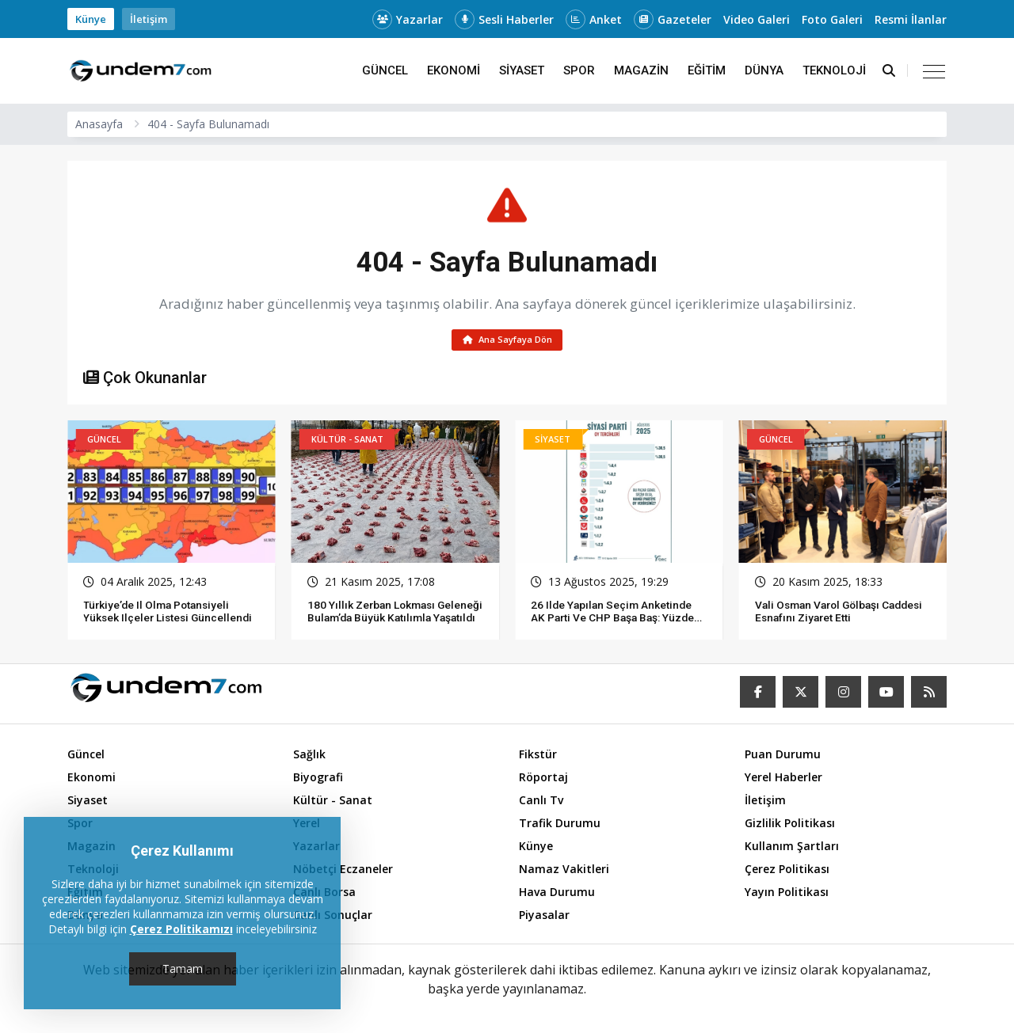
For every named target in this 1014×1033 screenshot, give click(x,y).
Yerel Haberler (783, 780)
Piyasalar (544, 917)
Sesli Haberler (504, 19)
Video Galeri (756, 19)
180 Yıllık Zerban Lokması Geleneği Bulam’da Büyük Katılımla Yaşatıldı (373, 620)
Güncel (385, 70)
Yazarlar (407, 19)
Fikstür (538, 757)
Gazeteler (672, 19)
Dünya (764, 70)
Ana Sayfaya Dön (507, 340)
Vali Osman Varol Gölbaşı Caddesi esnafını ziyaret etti (827, 613)
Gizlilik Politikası (790, 826)
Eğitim (707, 70)
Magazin (641, 70)
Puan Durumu (783, 757)
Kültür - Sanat (332, 803)
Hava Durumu (557, 894)
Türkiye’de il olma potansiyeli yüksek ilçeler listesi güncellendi (170, 613)
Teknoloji (834, 70)
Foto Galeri (832, 19)
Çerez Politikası (787, 871)
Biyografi (318, 780)
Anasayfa (99, 123)
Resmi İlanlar (911, 19)
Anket (594, 19)
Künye (90, 19)
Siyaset (521, 70)
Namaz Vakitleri (564, 871)
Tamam (182, 968)
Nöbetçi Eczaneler (343, 871)
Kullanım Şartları (792, 848)
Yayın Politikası (787, 894)
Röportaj (543, 780)
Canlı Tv (541, 803)
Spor (579, 70)
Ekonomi (453, 70)
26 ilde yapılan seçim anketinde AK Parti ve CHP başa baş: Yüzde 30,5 (615, 620)
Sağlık (309, 757)
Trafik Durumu (559, 826)
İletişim (148, 19)
